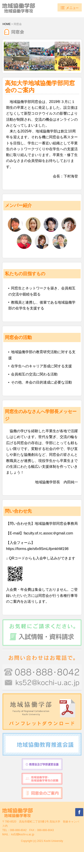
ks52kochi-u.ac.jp (22, 834)
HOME (6, 24)
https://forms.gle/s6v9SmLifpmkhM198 (37, 549)
